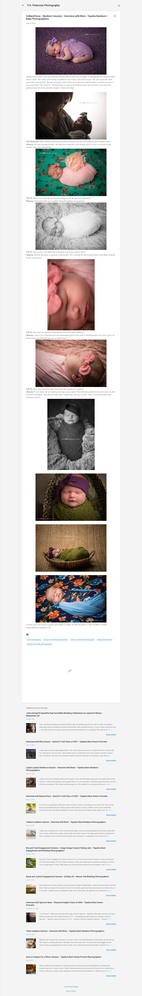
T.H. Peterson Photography (43, 5)
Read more (111, 735)
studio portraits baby (104, 640)
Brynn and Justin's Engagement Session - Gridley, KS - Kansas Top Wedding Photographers (67, 876)
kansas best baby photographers (56, 640)
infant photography (34, 640)
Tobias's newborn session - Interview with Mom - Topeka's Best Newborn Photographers (66, 822)
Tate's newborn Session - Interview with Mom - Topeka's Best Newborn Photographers (65, 931)
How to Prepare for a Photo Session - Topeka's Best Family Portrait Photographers (63, 957)
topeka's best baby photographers (39, 644)
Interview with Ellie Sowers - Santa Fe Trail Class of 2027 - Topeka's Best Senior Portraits (66, 741)
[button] (114, 16)
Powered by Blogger (71, 987)
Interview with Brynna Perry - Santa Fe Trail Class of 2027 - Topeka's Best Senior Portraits (66, 796)
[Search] (119, 6)
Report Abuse (71, 991)
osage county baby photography (82, 640)
